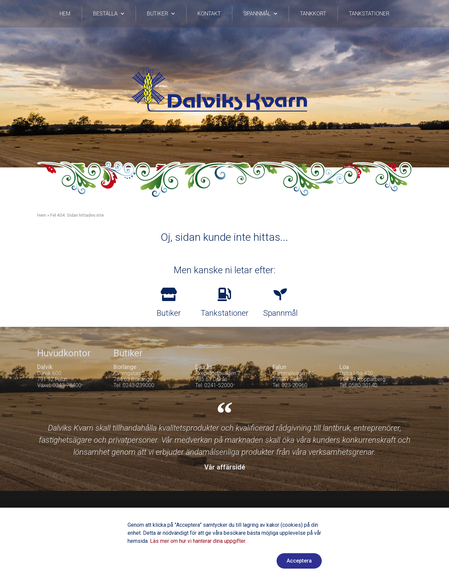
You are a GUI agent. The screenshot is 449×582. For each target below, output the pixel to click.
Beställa (108, 13)
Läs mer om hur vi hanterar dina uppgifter (197, 541)
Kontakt (209, 13)
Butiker (161, 13)
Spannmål (260, 13)
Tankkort (313, 13)
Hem (65, 13)
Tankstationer (369, 13)
